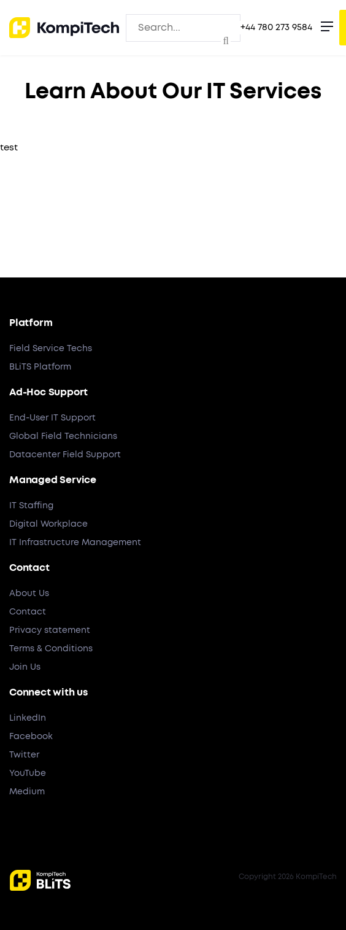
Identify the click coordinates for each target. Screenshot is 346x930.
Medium (27, 792)
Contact (27, 612)
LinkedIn (27, 718)
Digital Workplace (48, 524)
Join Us (24, 667)
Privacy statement (49, 630)
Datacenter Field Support (65, 455)
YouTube (27, 773)
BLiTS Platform (40, 367)
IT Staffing (31, 506)
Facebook (31, 736)
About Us (29, 593)
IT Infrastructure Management (75, 542)
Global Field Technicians (63, 436)
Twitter (24, 755)
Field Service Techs (50, 348)
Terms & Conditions (51, 649)
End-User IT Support (52, 418)
